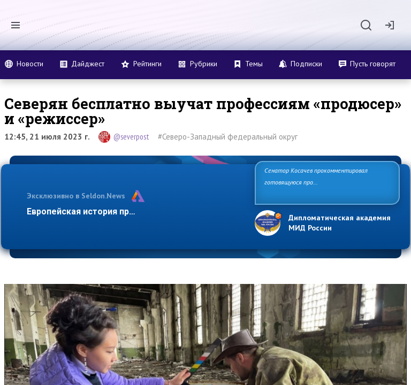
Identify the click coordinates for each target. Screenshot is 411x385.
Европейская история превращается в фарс (119, 211)
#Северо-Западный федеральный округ (228, 137)
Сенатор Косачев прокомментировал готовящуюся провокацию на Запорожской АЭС (323, 182)
